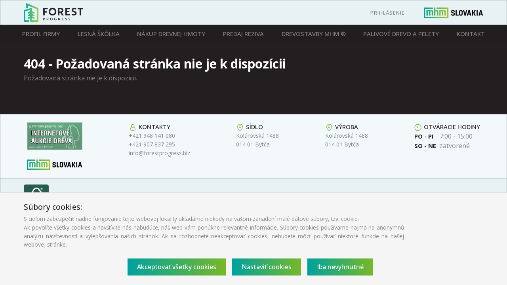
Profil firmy (41, 34)
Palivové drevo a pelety (401, 34)
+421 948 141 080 (152, 135)
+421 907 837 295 (152, 144)
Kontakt (471, 34)
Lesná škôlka (99, 34)
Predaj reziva (243, 34)
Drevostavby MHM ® (314, 34)
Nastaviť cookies (267, 266)
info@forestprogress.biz (159, 153)
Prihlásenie (387, 12)
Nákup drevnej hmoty (171, 34)
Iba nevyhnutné (340, 266)
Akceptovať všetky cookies (176, 266)
